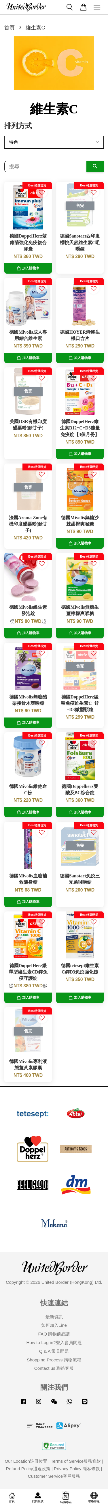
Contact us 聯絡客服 (54, 1368)
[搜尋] (28, 166)
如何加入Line (54, 1325)
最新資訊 (54, 1316)
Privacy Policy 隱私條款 (77, 1468)
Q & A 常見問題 (54, 1351)
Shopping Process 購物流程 (54, 1359)
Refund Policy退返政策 (28, 1468)
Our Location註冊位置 (26, 1461)
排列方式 (18, 126)
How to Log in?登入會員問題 (54, 1342)
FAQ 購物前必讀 (54, 1333)
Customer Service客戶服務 (54, 1476)
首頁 (9, 28)
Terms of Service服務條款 (76, 1461)
